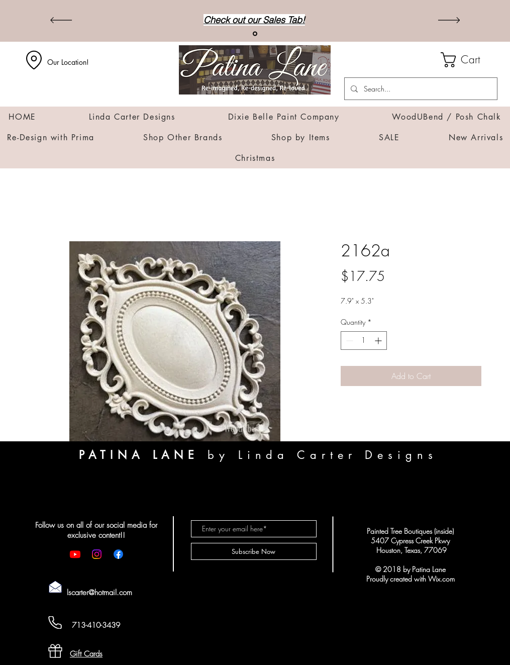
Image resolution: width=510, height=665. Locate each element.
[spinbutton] (364, 340)
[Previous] (61, 21)
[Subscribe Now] (254, 551)
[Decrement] (348, 340)
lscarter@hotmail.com (99, 593)
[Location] (34, 60)
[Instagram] (96, 554)
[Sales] (255, 34)
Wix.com (441, 579)
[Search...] (420, 89)
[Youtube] (75, 554)
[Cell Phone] (55, 622)
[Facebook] (118, 554)
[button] (469, 59)
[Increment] (379, 340)
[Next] (449, 21)
